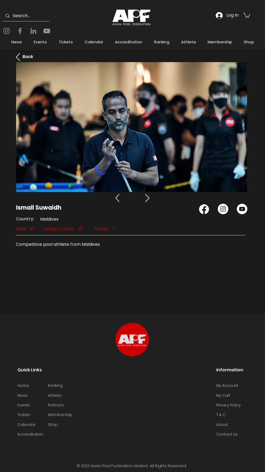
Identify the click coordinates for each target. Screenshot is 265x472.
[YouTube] (47, 31)
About (222, 424)
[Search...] (25, 16)
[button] (246, 15)
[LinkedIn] (33, 31)
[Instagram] (6, 31)
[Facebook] (20, 31)
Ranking (55, 385)
